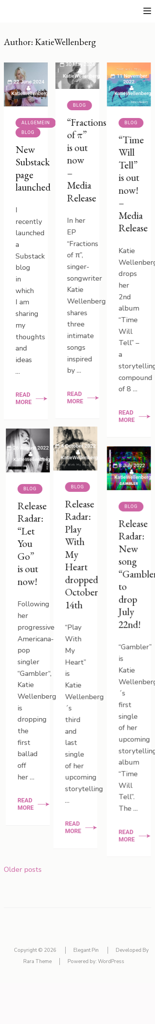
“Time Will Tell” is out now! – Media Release (130, 184)
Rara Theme (37, 961)
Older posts (23, 869)
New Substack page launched (33, 168)
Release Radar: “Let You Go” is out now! (56, 554)
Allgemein (35, 122)
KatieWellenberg (29, 93)
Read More (24, 398)
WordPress (111, 961)
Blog (28, 132)
